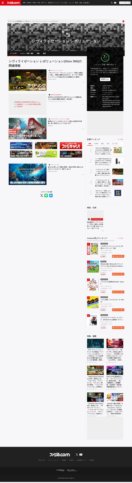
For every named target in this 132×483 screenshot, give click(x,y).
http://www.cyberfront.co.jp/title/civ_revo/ (110, 98)
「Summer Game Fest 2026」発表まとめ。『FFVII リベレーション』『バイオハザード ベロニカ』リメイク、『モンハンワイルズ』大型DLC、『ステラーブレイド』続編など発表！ (95, 410)
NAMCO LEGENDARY (56, 95)
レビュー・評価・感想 (26, 53)
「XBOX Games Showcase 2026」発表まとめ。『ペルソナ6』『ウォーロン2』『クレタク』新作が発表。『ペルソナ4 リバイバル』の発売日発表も (95, 383)
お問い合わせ (41, 461)
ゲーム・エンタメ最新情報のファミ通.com (18, 21)
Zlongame (50, 126)
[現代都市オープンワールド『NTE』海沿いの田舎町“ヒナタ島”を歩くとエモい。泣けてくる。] (95, 215)
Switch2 (29, 2)
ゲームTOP (13, 53)
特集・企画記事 (83, 2)
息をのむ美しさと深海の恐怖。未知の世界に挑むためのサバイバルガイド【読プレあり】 (65, 168)
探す (107, 79)
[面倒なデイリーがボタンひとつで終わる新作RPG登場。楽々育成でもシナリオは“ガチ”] (27, 128)
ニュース (71, 2)
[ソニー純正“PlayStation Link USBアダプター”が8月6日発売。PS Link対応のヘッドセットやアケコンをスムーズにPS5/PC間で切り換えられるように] (117, 161)
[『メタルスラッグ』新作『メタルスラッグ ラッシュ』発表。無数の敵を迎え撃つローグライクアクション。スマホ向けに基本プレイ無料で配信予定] (117, 172)
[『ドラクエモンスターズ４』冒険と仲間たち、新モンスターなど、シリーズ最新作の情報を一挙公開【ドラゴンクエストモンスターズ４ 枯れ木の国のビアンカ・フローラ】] (117, 182)
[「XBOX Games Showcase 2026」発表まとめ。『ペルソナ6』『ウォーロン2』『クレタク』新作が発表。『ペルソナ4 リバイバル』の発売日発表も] (95, 371)
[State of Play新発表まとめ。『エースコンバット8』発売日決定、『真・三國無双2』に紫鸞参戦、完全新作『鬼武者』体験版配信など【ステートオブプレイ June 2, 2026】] (115, 371)
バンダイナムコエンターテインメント (57, 101)
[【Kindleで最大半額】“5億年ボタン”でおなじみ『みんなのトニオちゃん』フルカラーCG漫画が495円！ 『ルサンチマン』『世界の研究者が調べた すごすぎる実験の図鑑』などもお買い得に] (115, 398)
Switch (34, 2)
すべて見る (120, 139)
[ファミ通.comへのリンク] (13, 3)
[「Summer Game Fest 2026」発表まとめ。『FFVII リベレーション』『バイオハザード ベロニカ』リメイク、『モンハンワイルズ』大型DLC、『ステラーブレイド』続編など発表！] (95, 398)
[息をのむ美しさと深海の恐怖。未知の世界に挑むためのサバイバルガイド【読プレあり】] (27, 174)
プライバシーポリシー (53, 461)
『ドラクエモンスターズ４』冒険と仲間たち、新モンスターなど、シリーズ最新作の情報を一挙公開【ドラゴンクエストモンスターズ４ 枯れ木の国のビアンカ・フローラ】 (102, 183)
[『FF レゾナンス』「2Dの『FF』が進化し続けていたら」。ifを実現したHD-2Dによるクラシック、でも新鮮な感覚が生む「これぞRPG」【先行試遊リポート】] (115, 344)
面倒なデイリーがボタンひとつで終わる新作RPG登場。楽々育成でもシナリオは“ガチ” (65, 122)
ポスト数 (114, 144)
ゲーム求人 (64, 2)
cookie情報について (81, 461)
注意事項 (71, 461)
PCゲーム (44, 2)
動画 (76, 2)
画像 (38, 53)
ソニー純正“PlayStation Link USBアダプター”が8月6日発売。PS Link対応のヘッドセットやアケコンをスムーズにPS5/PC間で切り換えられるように (103, 162)
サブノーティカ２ (55, 165)
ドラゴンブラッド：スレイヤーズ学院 (60, 119)
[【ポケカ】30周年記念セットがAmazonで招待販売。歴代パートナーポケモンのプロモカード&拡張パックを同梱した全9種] (117, 150)
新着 (24, 2)
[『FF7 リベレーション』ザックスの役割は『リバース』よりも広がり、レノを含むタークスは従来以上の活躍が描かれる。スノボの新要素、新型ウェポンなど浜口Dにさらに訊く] (95, 344)
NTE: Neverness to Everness (97, 219)
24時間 (96, 144)
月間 (108, 144)
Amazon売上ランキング (97, 239)
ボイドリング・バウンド (57, 70)
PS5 (39, 2)
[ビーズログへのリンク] (72, 471)
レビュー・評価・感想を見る (104, 65)
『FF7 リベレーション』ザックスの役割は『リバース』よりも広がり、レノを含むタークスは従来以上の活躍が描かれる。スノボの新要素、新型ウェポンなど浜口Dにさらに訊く (95, 356)
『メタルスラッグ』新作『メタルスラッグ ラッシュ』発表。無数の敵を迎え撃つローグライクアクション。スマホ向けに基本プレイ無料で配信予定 (102, 172)
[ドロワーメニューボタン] (3, 3)
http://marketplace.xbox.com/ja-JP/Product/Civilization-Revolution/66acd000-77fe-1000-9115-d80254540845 (111, 103)
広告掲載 (91, 461)
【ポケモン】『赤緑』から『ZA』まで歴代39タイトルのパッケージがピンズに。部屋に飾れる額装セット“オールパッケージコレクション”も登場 (103, 194)
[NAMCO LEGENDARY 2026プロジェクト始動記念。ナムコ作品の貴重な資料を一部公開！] (27, 104)
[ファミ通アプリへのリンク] (60, 471)
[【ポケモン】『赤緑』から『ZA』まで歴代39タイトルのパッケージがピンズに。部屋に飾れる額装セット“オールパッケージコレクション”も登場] (117, 193)
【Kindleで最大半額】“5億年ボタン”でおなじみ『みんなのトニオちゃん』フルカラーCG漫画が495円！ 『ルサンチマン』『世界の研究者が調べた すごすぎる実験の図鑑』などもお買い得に (115, 410)
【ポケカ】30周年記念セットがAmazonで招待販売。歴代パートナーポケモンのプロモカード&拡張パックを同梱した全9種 (103, 151)
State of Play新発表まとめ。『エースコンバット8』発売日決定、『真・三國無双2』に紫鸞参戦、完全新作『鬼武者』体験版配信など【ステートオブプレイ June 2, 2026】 (115, 383)
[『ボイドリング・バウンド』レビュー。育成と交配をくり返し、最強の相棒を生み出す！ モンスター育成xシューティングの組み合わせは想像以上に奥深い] (27, 80)
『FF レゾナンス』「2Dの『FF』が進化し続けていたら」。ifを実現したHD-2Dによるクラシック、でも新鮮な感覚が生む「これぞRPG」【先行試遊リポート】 (115, 356)
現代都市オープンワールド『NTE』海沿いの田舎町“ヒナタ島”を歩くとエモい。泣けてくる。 (95, 225)
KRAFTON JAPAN (52, 171)
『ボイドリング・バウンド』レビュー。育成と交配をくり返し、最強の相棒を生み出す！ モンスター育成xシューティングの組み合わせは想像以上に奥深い (65, 75)
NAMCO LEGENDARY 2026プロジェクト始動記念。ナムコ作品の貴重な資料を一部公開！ (65, 98)
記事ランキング (93, 140)
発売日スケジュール (54, 2)
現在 (90, 144)
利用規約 (64, 461)
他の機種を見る (111, 90)
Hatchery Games (52, 79)
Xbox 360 (104, 90)
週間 (102, 144)
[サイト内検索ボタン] (125, 2)
